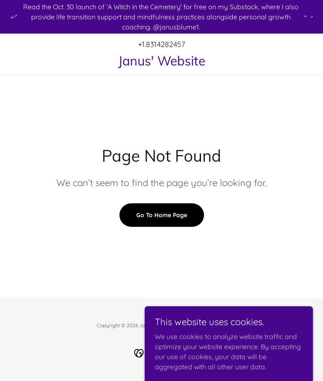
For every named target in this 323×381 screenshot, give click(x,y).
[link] (161, 63)
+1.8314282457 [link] (161, 44)
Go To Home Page (161, 215)
